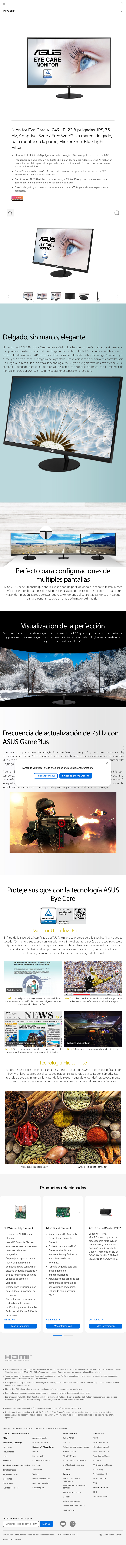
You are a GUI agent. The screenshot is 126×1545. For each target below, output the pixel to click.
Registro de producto (72, 1492)
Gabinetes (7, 1479)
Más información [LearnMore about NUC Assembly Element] (20, 1326)
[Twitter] (73, 1524)
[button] (4, 3)
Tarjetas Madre (9, 1470)
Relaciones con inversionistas (76, 1447)
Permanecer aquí (46, 775)
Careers (66, 1469)
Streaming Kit (38, 1488)
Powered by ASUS (101, 1451)
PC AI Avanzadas (100, 1442)
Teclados (36, 1474)
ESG (95, 1492)
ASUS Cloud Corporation (74, 1460)
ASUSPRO (97, 1460)
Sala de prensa (69, 1451)
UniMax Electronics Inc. (73, 1465)
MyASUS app (69, 1510)
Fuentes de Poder (10, 1488)
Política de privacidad (12, 1539)
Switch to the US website (75, 775)
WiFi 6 (35, 1452)
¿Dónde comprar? (101, 1447)
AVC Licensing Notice (102, 1465)
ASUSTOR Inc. (69, 1456)
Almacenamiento (39, 1438)
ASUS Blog (98, 1469)
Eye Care (52, 1428)
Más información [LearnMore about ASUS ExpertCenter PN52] (106, 1326)
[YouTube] (63, 1524)
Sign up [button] (46, 1523)
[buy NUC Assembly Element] (18, 1228)
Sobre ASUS (68, 1438)
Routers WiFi (38, 1456)
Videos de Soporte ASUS (74, 1506)
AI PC (95, 1438)
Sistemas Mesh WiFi (41, 1460)
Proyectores (8, 1452)
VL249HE (9, 11)
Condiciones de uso (67, 1534)
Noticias (66, 1442)
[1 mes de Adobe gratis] (17, 200)
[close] (107, 763)
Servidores (37, 1465)
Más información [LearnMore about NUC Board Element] (63, 1326)
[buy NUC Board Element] (58, 1228)
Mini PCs (7, 1461)
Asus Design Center (101, 1456)
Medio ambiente (100, 1496)
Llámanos (67, 1497)
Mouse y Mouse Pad (41, 1479)
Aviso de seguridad (71, 1501)
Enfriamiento (8, 1483)
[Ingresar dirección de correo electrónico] (21, 1524)
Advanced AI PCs (100, 1474)
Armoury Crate (99, 1478)
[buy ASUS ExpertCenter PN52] (105, 1228)
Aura (95, 1483)
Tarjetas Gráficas (10, 1474)
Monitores (7, 1447)
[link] (63, 4)
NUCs (5, 1456)
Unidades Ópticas (40, 1442)
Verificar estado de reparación (71, 1479)
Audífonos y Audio (40, 1483)
